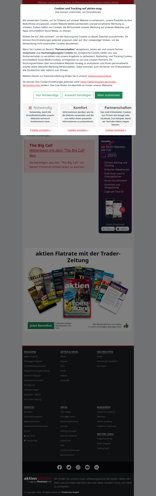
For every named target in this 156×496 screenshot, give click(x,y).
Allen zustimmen (108, 95)
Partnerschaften (118, 107)
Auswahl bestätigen (78, 95)
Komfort (80, 107)
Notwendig (42, 107)
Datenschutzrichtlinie (99, 76)
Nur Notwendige (47, 95)
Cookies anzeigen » (40, 130)
